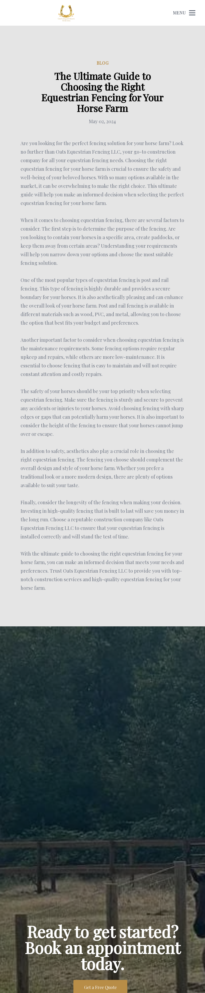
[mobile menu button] (192, 12)
